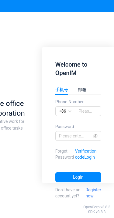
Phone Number (69, 101)
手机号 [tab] (61, 89)
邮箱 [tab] (82, 89)
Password (64, 126)
